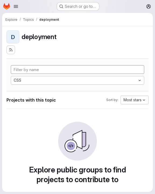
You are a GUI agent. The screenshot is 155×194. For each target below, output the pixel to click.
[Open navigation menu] (16, 6)
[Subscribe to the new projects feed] (10, 50)
